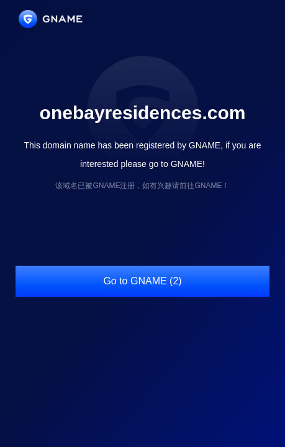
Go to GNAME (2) (142, 281)
